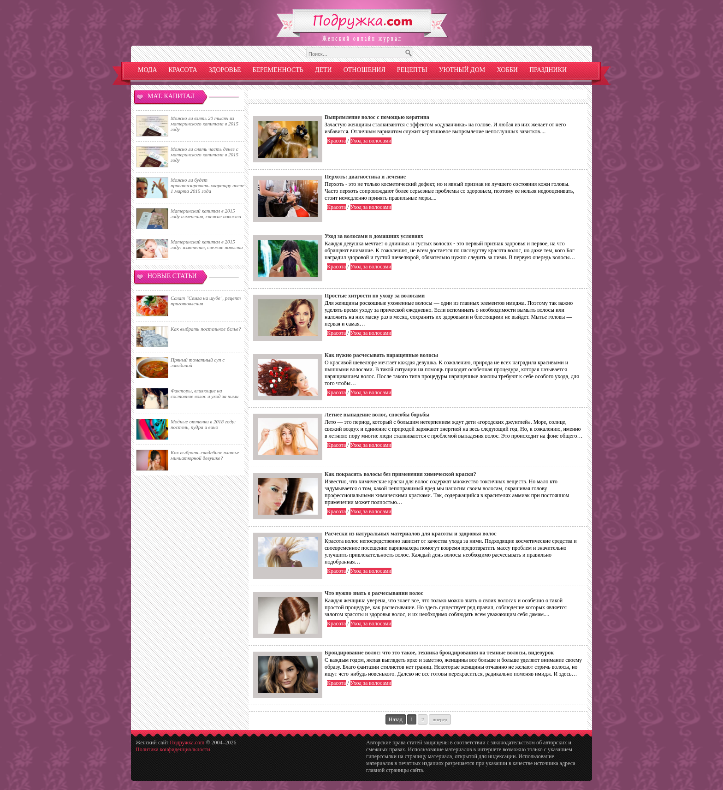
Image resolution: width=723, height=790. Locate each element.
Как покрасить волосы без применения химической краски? (400, 474)
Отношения (364, 69)
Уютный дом (462, 69)
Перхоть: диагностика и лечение (365, 176)
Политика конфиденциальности (173, 749)
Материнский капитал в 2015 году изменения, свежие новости (206, 213)
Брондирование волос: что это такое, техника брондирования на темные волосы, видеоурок (439, 652)
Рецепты (412, 69)
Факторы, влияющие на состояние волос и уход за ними (204, 393)
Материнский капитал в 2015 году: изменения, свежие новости (207, 244)
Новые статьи (172, 276)
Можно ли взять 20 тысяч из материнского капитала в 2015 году (204, 123)
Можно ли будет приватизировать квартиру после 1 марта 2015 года (207, 185)
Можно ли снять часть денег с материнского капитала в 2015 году (204, 154)
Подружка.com (187, 742)
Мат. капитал (171, 96)
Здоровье (225, 69)
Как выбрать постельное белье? (206, 329)
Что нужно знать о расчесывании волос (374, 593)
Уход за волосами (370, 140)
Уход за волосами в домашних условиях (374, 236)
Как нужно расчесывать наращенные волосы (381, 355)
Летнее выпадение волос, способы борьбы (377, 414)
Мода (147, 69)
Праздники (548, 69)
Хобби (507, 69)
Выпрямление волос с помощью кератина (377, 117)
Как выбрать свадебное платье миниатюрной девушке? (205, 455)
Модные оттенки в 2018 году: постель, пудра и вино (203, 424)
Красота (183, 69)
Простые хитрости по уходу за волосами (375, 295)
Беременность (278, 69)
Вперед (440, 719)
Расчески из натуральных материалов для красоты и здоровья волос (411, 533)
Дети (323, 69)
